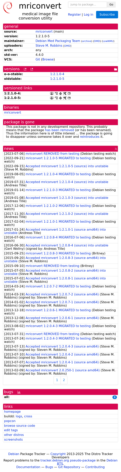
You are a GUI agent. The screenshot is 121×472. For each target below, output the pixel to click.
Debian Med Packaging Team (58, 41)
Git (38, 59)
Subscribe (107, 14)
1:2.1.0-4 (57, 74)
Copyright (58, 454)
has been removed (59, 130)
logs (19, 416)
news (9, 148)
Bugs (49, 467)
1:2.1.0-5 (57, 79)
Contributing (95, 467)
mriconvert (44, 31)
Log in (88, 14)
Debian (13, 454)
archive (86, 41)
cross (28, 416)
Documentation (28, 467)
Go (111, 4)
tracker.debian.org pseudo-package (68, 460)
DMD (97, 41)
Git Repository (69, 467)
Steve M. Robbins (49, 45)
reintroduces (89, 137)
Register (74, 14)
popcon (10, 421)
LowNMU (108, 41)
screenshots (13, 439)
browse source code (19, 426)
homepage (12, 411)
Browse (47, 59)
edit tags (11, 430)
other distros (14, 435)
